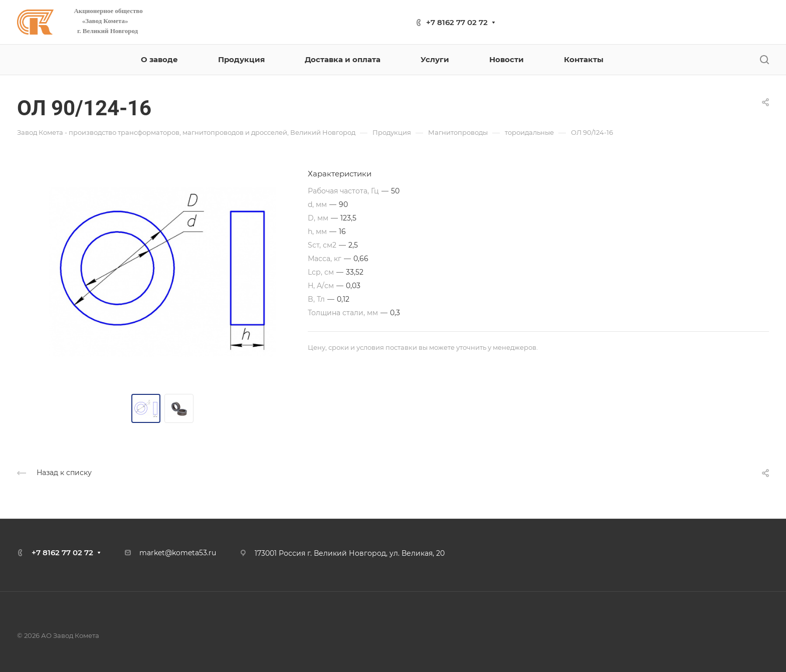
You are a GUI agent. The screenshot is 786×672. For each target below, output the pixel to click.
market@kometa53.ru (177, 552)
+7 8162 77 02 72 (457, 22)
